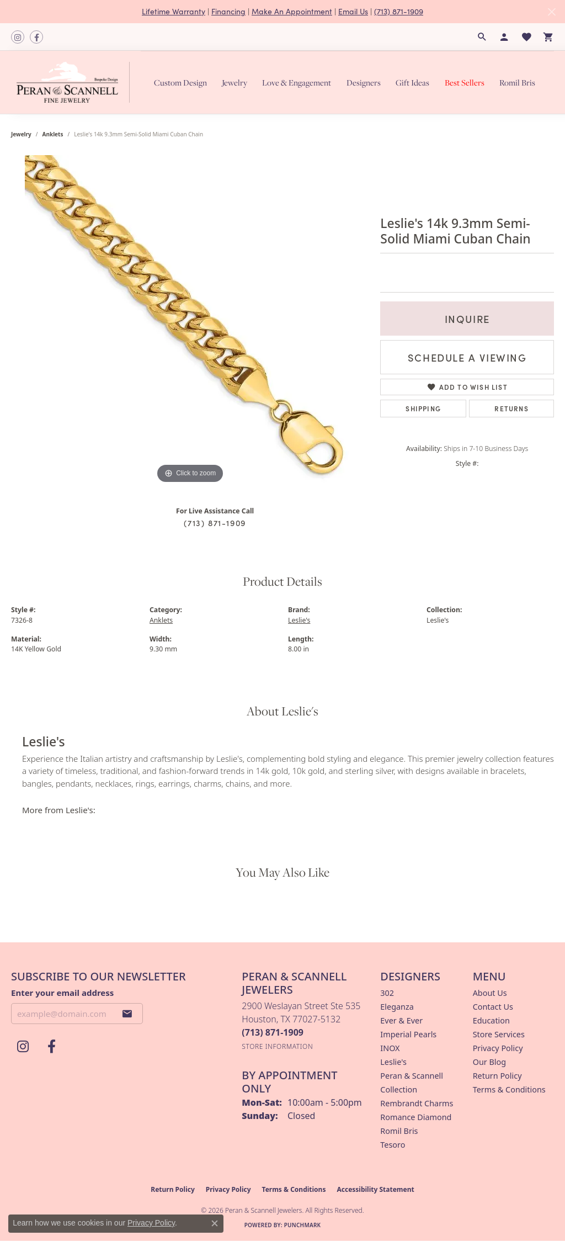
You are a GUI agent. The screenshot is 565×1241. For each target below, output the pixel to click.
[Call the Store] (272, 1032)
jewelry (21, 134)
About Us (490, 993)
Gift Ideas (412, 82)
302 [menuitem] (387, 993)
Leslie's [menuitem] (393, 1062)
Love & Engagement (296, 82)
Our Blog (489, 1062)
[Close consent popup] (214, 1223)
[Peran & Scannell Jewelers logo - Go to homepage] (76, 82)
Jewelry (234, 82)
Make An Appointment (292, 11)
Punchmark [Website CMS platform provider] (302, 1225)
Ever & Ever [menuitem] (401, 1020)
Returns (511, 408)
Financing (228, 11)
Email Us (353, 11)
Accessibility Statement (375, 1189)
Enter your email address (62, 992)
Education (491, 1020)
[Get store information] (277, 1046)
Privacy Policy (498, 1048)
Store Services (499, 1034)
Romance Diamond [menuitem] (415, 1117)
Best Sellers (464, 82)
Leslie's (299, 620)
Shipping (423, 408)
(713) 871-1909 (398, 11)
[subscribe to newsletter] (127, 1013)
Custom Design (180, 82)
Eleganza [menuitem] (396, 1006)
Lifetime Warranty (173, 11)
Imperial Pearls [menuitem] (408, 1034)
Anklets (52, 134)
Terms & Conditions (509, 1089)
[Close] (551, 12)
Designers (364, 82)
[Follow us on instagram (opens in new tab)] (17, 37)
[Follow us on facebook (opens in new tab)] (36, 37)
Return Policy (497, 1075)
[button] (482, 37)
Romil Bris (517, 82)
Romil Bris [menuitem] (399, 1131)
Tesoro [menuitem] (392, 1144)
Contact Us (493, 1006)
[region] (190, 320)
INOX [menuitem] (389, 1048)
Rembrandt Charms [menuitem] (416, 1103)
